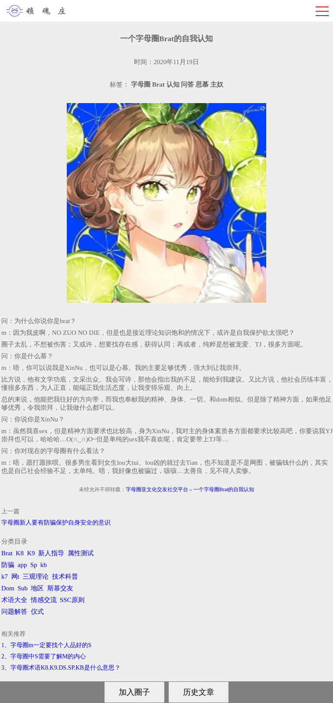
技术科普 (65, 576)
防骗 (7, 564)
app (22, 564)
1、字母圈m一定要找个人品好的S (46, 645)
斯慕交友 (60, 588)
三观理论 (36, 576)
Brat (7, 553)
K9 (31, 553)
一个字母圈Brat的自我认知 (224, 489)
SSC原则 (72, 599)
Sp (33, 564)
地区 (37, 588)
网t (15, 576)
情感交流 (44, 599)
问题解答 (14, 611)
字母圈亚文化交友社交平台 (157, 489)
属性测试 (81, 553)
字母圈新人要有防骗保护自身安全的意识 (56, 522)
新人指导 (51, 553)
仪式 (37, 611)
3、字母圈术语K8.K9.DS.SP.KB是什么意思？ (61, 667)
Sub (23, 588)
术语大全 (14, 599)
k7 (4, 576)
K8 (19, 553)
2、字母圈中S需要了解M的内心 (43, 656)
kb (43, 564)
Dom (7, 588)
